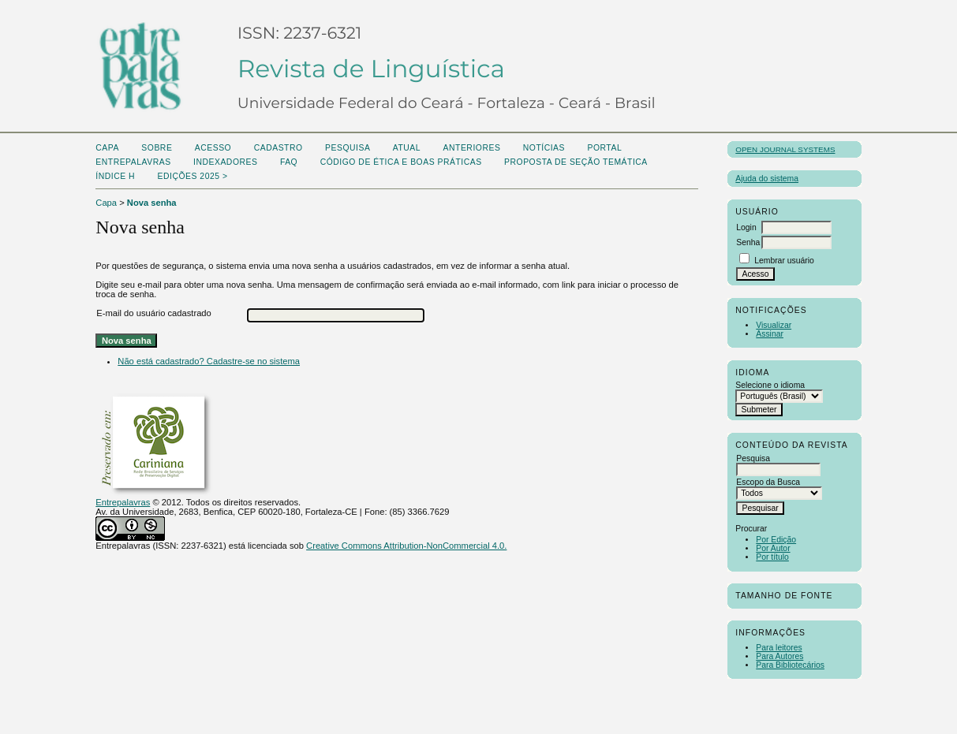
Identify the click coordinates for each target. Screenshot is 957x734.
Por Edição (776, 539)
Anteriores (472, 147)
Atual (407, 147)
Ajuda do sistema (766, 178)
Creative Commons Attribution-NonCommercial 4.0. (406, 545)
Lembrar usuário (784, 260)
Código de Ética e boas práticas (401, 162)
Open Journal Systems (785, 149)
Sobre (156, 147)
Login (746, 227)
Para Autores (779, 656)
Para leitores (779, 647)
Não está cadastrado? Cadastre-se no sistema (209, 361)
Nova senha (152, 202)
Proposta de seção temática (576, 162)
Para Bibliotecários (790, 665)
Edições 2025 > (193, 176)
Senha (748, 242)
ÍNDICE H (115, 176)
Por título (772, 557)
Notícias (544, 147)
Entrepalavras (122, 502)
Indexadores (225, 162)
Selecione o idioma (770, 385)
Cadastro (278, 147)
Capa (107, 147)
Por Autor (773, 548)
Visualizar (773, 325)
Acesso (213, 147)
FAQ (288, 162)
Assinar (769, 334)
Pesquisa (347, 147)
